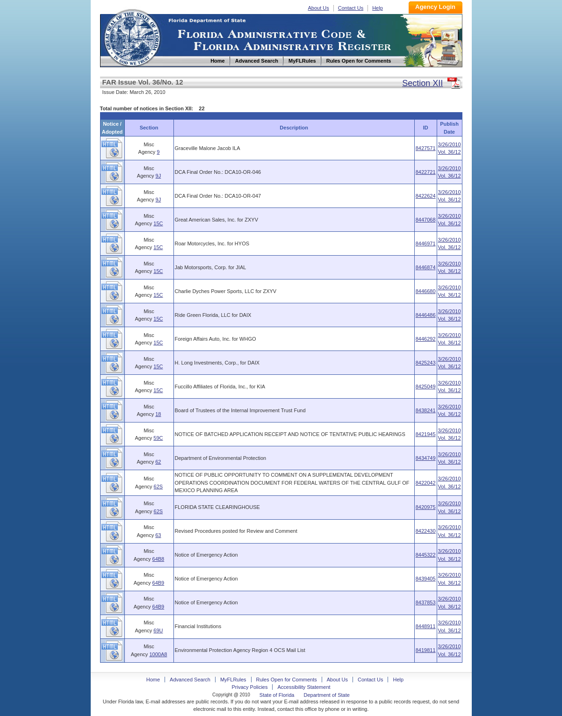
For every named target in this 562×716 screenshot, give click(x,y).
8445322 (426, 555)
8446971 (426, 243)
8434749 (426, 458)
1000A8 (158, 654)
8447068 (426, 219)
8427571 (426, 148)
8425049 (426, 386)
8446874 (426, 267)
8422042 (426, 483)
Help (377, 8)
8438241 (426, 410)
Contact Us (350, 8)
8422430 (426, 531)
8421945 (426, 434)
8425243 (426, 362)
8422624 (426, 196)
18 (158, 414)
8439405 (426, 578)
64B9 (158, 583)
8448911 (426, 626)
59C (158, 438)
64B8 (158, 559)
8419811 (426, 650)
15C (158, 223)
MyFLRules (233, 679)
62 (158, 462)
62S (158, 486)
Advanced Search (190, 679)
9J (158, 176)
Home (132, 37)
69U (158, 630)
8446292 (426, 339)
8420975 (426, 507)
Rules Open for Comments (286, 679)
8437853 (426, 602)
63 (158, 535)
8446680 (426, 291)
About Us (318, 8)
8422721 (426, 172)
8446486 (426, 315)
